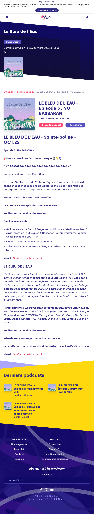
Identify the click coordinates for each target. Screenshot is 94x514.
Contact (19, 454)
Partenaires (55, 444)
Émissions (9, 92)
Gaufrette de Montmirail (27, 258)
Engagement (12, 42)
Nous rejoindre (19, 444)
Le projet (19, 449)
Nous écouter (19, 439)
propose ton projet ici (47, 10)
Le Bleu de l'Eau (25, 92)
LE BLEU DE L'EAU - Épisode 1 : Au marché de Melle (28, 389)
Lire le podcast (51, 125)
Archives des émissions (55, 459)
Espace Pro (55, 449)
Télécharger (75, 125)
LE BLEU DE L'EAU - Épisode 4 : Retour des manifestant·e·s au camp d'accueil (26, 408)
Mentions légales (55, 454)
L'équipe (19, 459)
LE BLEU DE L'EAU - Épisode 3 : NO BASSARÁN (61, 92)
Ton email (47, 474)
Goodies (55, 439)
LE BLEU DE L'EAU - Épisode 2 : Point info (70, 387)
